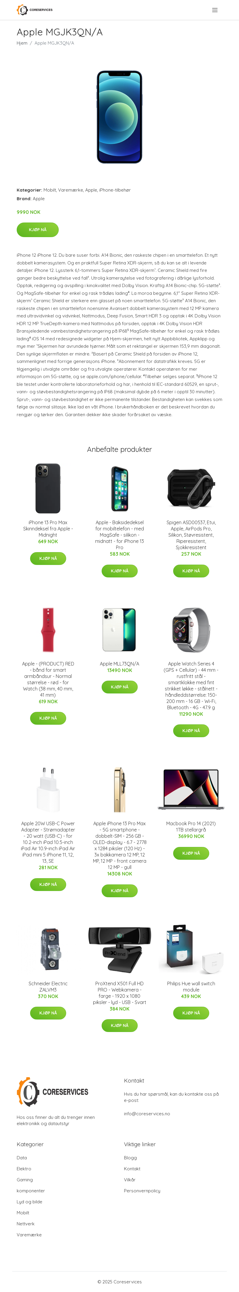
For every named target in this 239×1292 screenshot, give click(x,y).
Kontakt (132, 1169)
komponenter (31, 1191)
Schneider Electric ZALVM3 (48, 987)
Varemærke (70, 190)
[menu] (215, 10)
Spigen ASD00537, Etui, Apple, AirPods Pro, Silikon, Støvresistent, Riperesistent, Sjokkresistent (191, 534)
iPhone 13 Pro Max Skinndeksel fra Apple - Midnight (48, 528)
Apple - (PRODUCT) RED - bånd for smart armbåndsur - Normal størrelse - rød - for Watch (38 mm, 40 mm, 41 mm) (48, 679)
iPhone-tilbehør (115, 190)
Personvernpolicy (142, 1191)
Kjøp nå (37, 229)
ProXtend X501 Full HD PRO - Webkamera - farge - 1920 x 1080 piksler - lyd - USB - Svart (119, 993)
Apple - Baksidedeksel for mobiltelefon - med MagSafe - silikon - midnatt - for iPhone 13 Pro (119, 534)
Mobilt (50, 190)
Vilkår (130, 1180)
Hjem (22, 43)
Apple (91, 190)
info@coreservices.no (147, 1113)
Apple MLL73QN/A (119, 664)
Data (22, 1158)
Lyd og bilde (29, 1202)
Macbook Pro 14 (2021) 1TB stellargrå (191, 826)
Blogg (130, 1158)
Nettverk (26, 1224)
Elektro (24, 1169)
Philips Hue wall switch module (191, 987)
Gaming (25, 1180)
